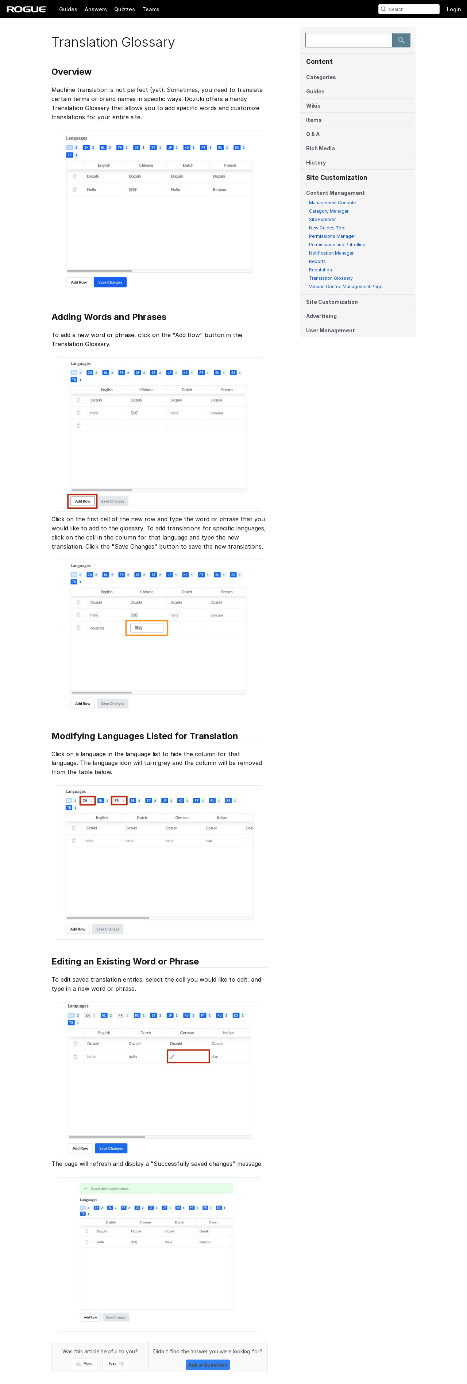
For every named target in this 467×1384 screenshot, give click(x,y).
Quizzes (124, 9)
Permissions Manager (332, 236)
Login (454, 9)
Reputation (320, 269)
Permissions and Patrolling (337, 244)
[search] (383, 9)
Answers (96, 9)
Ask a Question (208, 1365)
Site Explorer (322, 219)
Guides (68, 9)
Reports (317, 261)
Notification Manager (331, 253)
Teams (150, 9)
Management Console (332, 202)
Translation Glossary (331, 278)
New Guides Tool (327, 228)
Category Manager (328, 211)
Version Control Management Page (345, 286)
